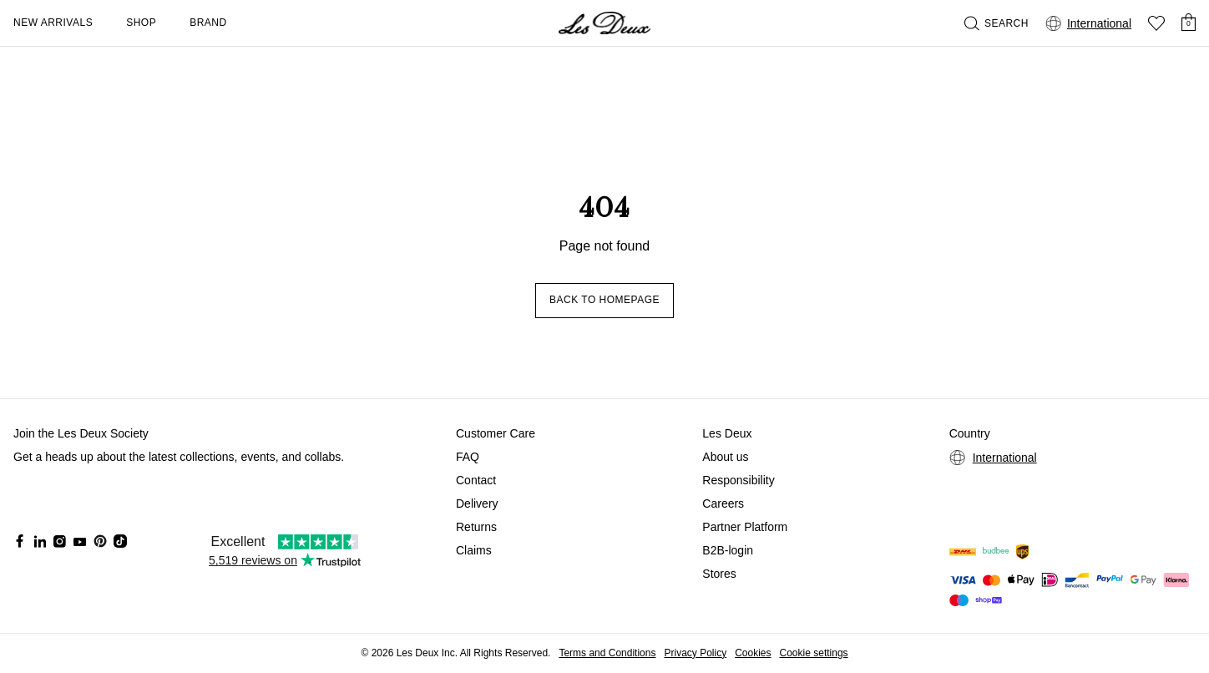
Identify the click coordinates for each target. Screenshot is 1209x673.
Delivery (477, 503)
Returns (476, 527)
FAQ (467, 456)
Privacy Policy (695, 653)
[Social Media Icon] (20, 541)
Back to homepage (604, 300)
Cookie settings (814, 653)
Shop (141, 22)
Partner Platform (744, 527)
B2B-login (727, 550)
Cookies (753, 653)
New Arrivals (53, 22)
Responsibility (738, 480)
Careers (723, 503)
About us (725, 456)
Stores (719, 573)
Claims (474, 550)
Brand (208, 22)
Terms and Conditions (607, 653)
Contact (476, 480)
